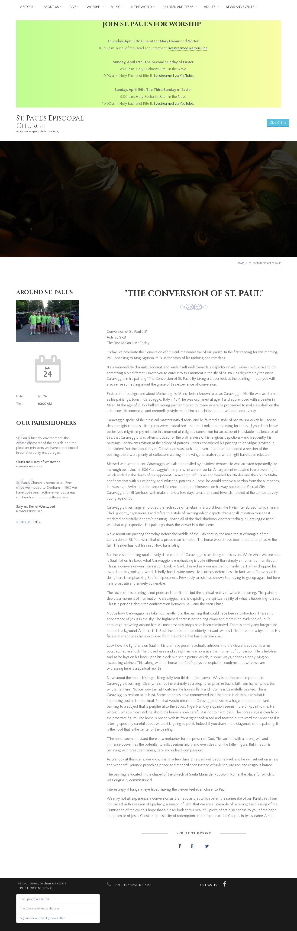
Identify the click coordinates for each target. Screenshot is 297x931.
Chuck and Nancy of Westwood (38, 462)
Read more (27, 522)
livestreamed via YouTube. (174, 76)
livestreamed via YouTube (187, 48)
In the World (141, 7)
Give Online (278, 123)
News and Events (240, 7)
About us (51, 7)
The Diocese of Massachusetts (40, 908)
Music (115, 7)
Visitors (26, 7)
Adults (210, 7)
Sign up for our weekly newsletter (42, 918)
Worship (93, 7)
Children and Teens (178, 7)
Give (72, 7)
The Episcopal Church (34, 899)
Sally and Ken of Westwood (35, 507)
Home (240, 263)
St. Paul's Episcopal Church (50, 122)
